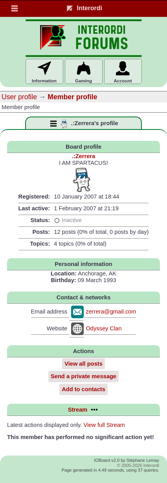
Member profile (72, 97)
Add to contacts (83, 389)
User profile (19, 97)
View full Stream (104, 425)
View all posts (83, 364)
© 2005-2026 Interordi (138, 465)
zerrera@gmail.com (111, 311)
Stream (83, 409)
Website (57, 328)
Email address (49, 311)
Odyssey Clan (103, 328)
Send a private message (83, 376)
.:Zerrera (83, 156)
